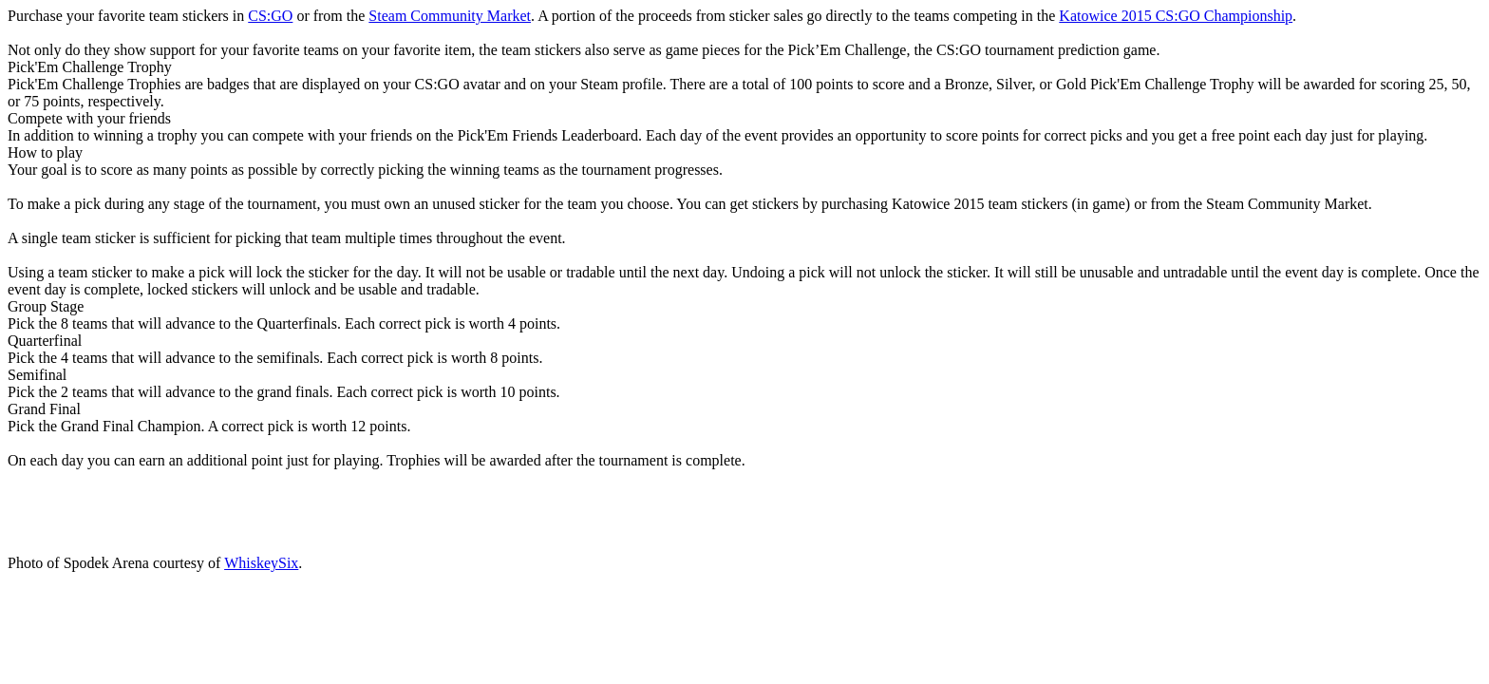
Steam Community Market (449, 16)
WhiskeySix (261, 563)
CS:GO (270, 16)
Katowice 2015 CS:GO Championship (1175, 16)
